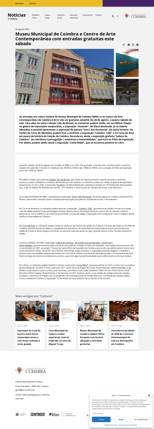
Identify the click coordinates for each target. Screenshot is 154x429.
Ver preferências (141, 419)
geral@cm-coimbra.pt (25, 390)
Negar (121, 419)
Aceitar (101, 419)
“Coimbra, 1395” (85, 208)
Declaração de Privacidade (128, 425)
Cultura (13, 18)
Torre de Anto (28, 225)
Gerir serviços (98, 413)
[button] (149, 395)
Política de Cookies (110, 425)
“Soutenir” (60, 185)
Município (19, 3)
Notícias (17, 15)
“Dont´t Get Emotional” (81, 196)
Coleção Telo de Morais (59, 179)
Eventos (32, 3)
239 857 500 (20, 394)
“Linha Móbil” (82, 265)
